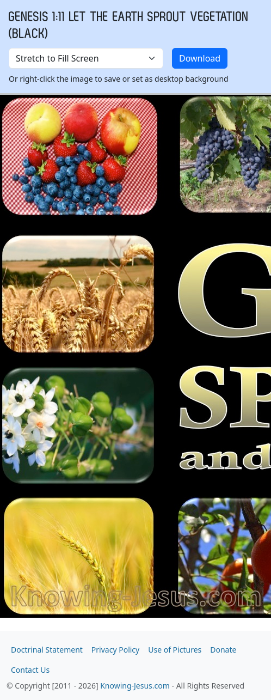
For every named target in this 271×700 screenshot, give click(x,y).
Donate (223, 649)
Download (199, 58)
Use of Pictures (174, 649)
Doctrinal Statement (47, 649)
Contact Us (30, 670)
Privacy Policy (115, 649)
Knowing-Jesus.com (135, 685)
